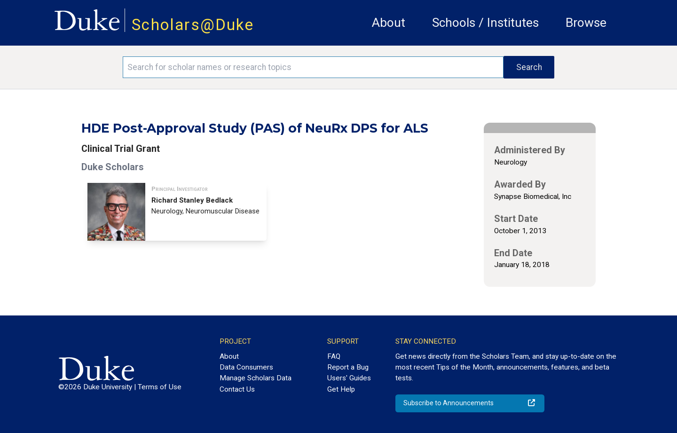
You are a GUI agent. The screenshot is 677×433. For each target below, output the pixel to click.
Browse (586, 23)
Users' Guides (349, 378)
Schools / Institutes (485, 23)
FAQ (333, 356)
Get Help (341, 389)
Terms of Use (159, 387)
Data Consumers (246, 367)
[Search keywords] (313, 67)
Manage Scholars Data (255, 378)
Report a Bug (348, 367)
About (388, 23)
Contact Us (237, 389)
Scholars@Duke (193, 25)
